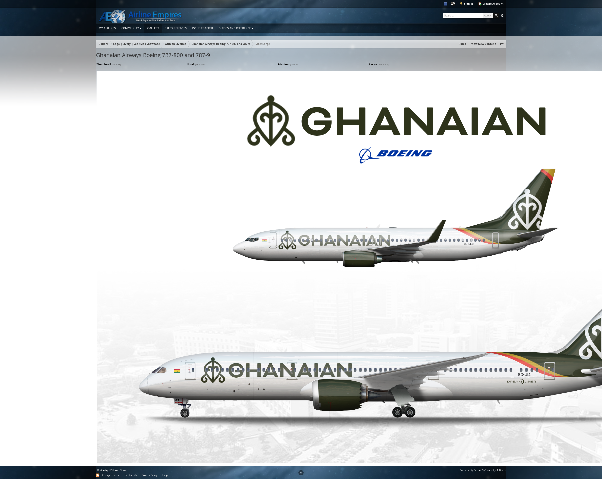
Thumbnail (103, 64)
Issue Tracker (202, 28)
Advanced (502, 15)
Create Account (491, 4)
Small (191, 64)
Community (131, 28)
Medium (283, 64)
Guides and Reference (236, 28)
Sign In (466, 4)
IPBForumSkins (117, 470)
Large (373, 64)
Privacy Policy (149, 475)
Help (165, 475)
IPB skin (100, 470)
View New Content (483, 44)
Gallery (153, 28)
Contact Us (131, 475)
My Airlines (107, 28)
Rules (462, 44)
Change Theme (111, 475)
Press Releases (176, 28)
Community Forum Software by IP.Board (483, 470)
